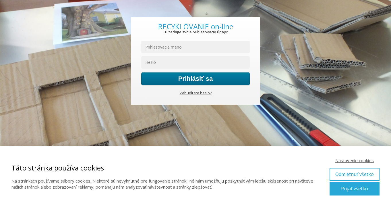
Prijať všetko (354, 188)
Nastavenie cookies (354, 160)
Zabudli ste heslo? (196, 92)
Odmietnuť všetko (354, 174)
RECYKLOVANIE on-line (195, 26)
